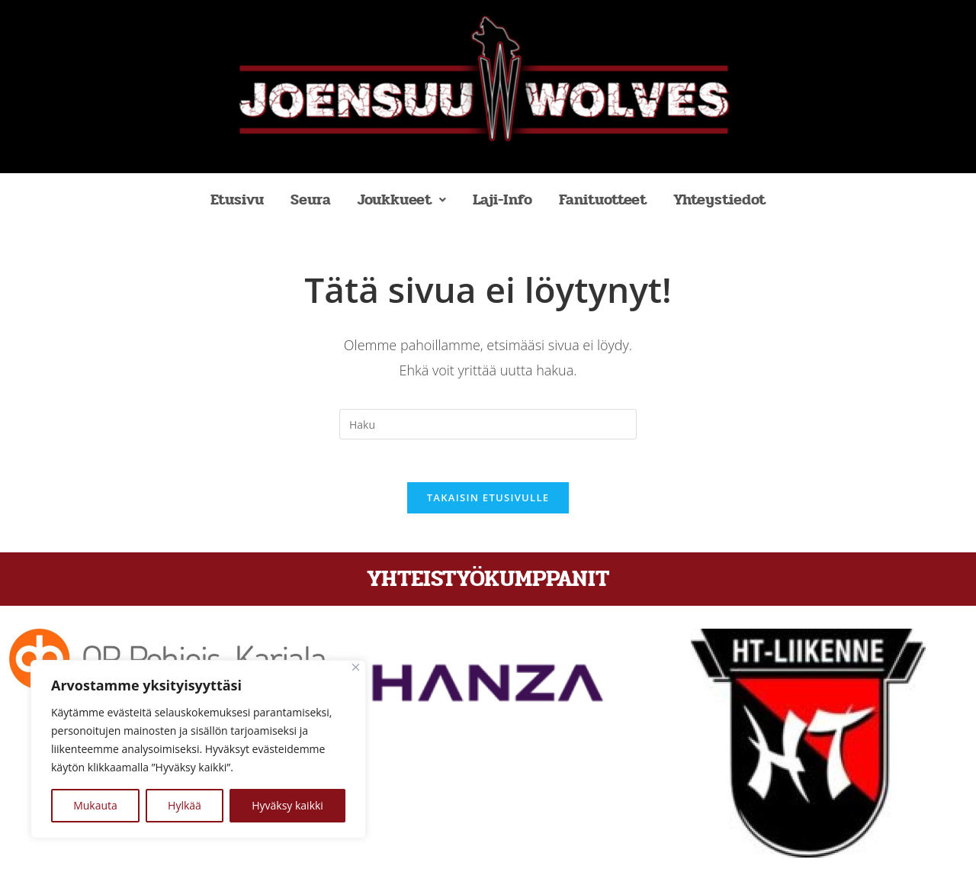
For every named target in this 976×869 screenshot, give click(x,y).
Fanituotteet (603, 199)
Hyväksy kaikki (287, 805)
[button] (402, 200)
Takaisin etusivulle (488, 501)
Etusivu (237, 199)
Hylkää (184, 805)
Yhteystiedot (719, 199)
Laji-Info (502, 199)
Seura (311, 199)
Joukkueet (402, 199)
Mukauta (95, 805)
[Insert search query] (488, 424)
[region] (198, 749)
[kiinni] (355, 667)
